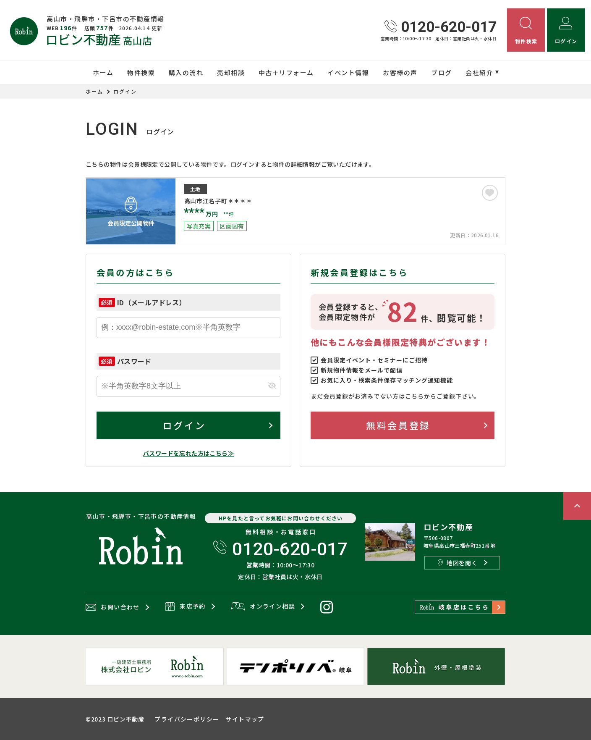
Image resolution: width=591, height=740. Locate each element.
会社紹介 (479, 72)
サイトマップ (244, 719)
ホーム (103, 72)
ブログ (441, 72)
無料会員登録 (398, 425)
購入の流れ (186, 72)
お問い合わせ (113, 607)
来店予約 (185, 607)
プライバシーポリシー (186, 719)
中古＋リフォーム (286, 72)
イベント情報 (348, 72)
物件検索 (141, 72)
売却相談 (231, 72)
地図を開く (457, 563)
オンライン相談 (263, 607)
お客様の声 (400, 72)
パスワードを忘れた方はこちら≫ (188, 453)
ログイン (184, 425)
